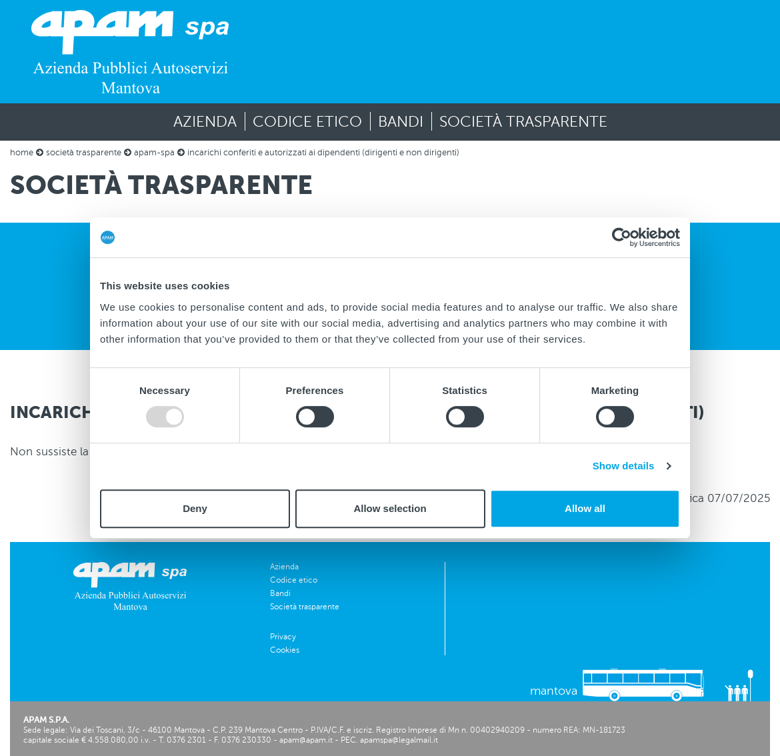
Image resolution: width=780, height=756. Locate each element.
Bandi (400, 121)
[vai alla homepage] (130, 51)
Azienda (205, 121)
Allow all (585, 508)
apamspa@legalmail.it (399, 740)
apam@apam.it (306, 740)
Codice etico (307, 121)
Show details (624, 465)
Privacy (283, 636)
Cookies (284, 650)
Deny (195, 508)
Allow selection (389, 508)
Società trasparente (523, 121)
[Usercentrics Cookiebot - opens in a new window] (621, 237)
